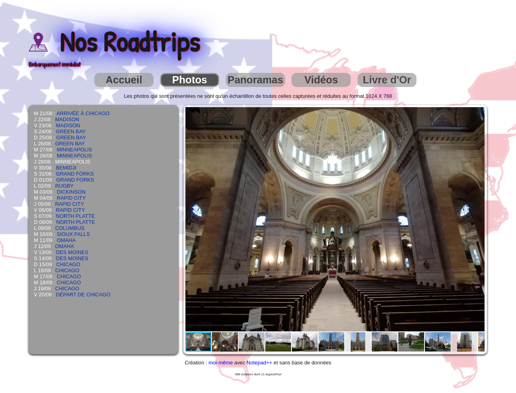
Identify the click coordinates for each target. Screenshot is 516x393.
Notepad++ (259, 363)
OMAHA (66, 240)
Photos (189, 79)
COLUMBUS (70, 228)
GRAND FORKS (75, 174)
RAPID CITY (71, 198)
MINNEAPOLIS (74, 150)
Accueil (124, 79)
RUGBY (64, 186)
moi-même (220, 363)
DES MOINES (72, 252)
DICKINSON (71, 192)
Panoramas (255, 79)
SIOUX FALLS (73, 234)
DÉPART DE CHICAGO (83, 295)
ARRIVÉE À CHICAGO (83, 113)
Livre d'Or (387, 79)
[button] (477, 114)
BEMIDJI (66, 168)
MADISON (67, 119)
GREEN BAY (71, 131)
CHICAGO (68, 264)
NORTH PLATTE (75, 216)
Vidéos (321, 79)
